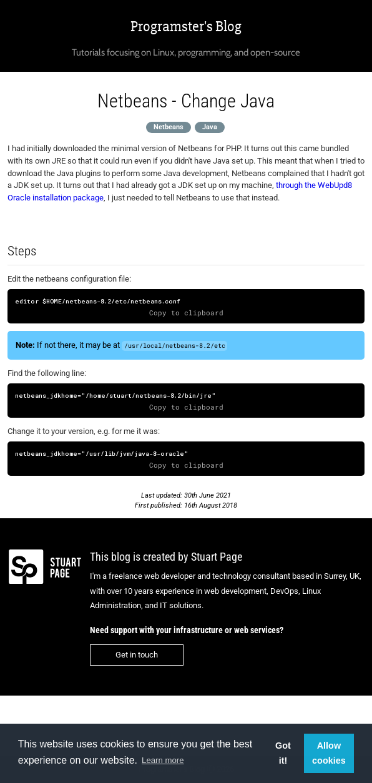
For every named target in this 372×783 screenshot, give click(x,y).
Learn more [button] (163, 760)
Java (209, 127)
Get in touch (136, 654)
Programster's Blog (186, 26)
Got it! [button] (283, 753)
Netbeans (169, 127)
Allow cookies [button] (329, 753)
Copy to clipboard (186, 312)
